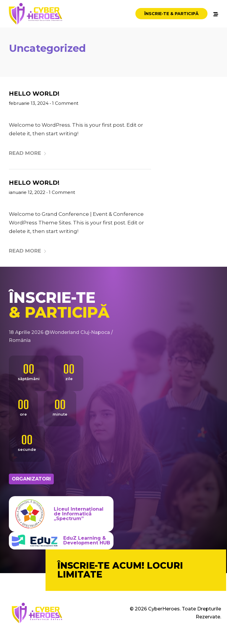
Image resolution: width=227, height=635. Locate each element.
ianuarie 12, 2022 (27, 192)
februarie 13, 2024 (28, 103)
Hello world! (34, 93)
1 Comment (65, 103)
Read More (28, 153)
